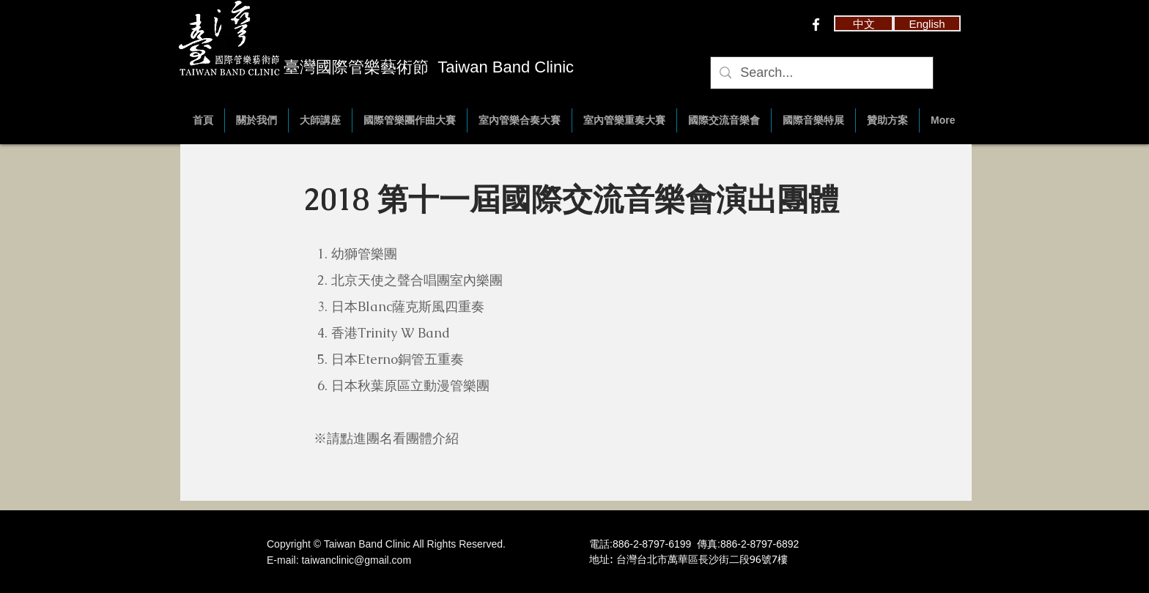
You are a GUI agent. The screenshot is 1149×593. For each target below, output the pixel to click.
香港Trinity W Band (390, 332)
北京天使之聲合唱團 (390, 280)
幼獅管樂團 (364, 253)
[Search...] (821, 73)
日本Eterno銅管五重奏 (397, 359)
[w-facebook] (816, 24)
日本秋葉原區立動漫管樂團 (410, 385)
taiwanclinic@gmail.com (356, 560)
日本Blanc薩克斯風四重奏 (407, 306)
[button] (863, 23)
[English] (927, 23)
